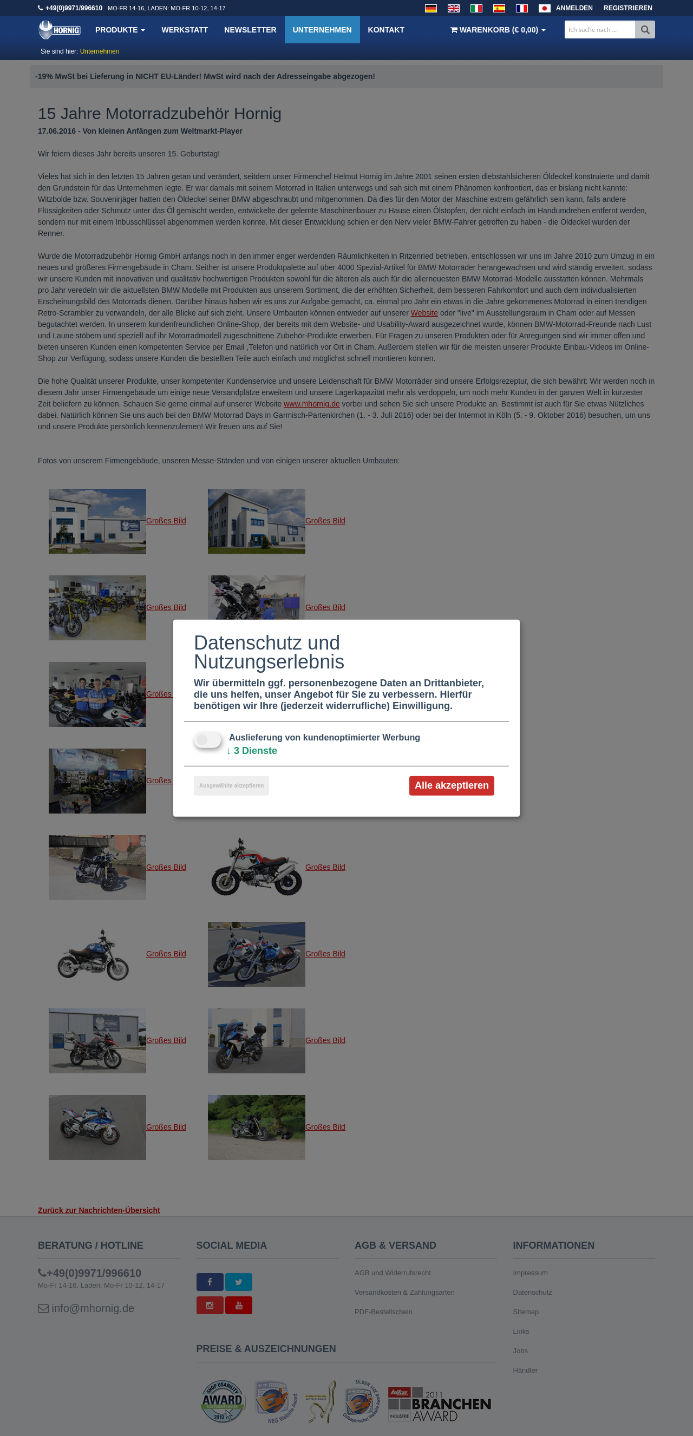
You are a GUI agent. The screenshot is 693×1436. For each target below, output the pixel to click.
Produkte (120, 29)
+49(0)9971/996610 (73, 8)
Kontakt (386, 29)
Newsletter (250, 29)
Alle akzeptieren (452, 785)
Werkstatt (184, 29)
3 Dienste (251, 750)
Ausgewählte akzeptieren (231, 786)
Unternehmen (322, 29)
